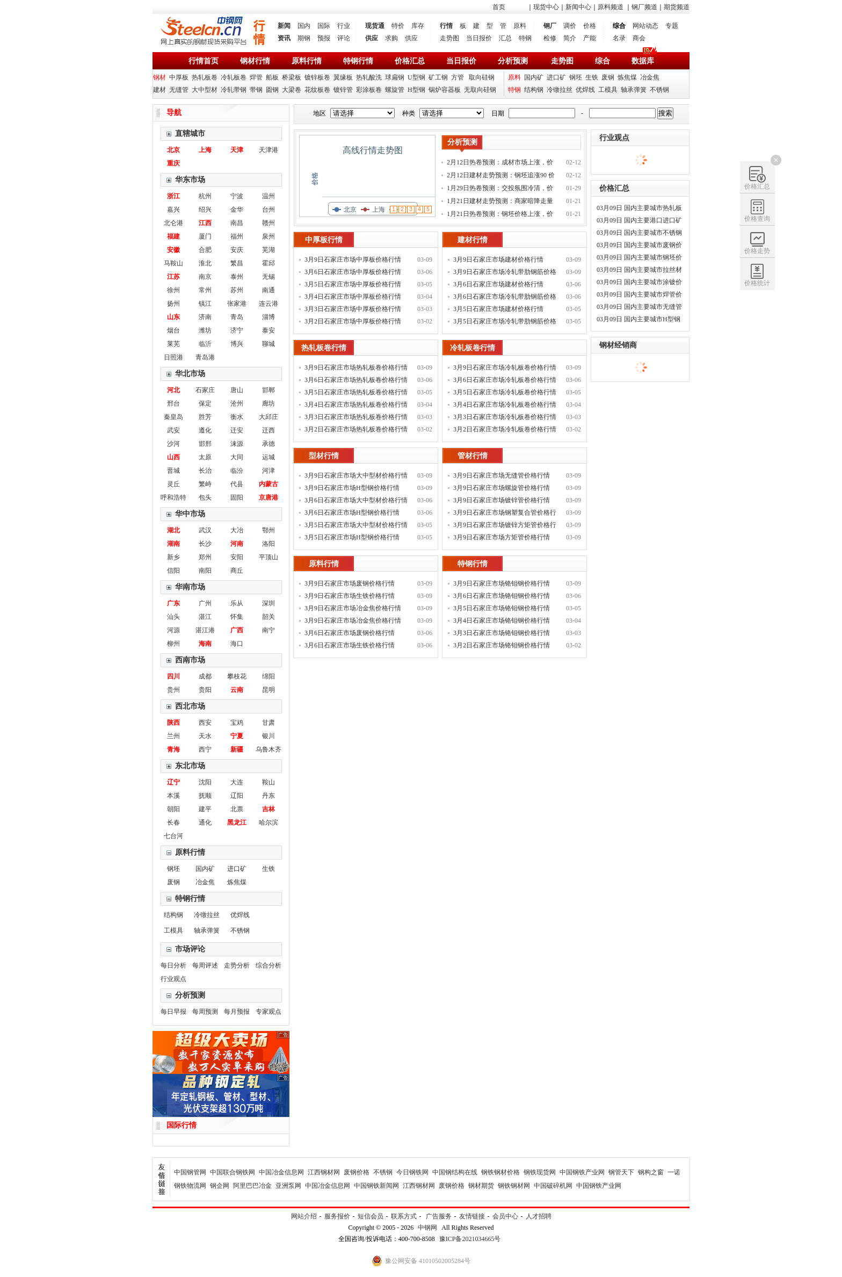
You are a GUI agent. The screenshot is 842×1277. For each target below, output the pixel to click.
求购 (391, 38)
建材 (159, 89)
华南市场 (190, 587)
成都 (205, 676)
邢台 (173, 403)
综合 (602, 61)
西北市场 (190, 706)
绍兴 (205, 209)
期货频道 (676, 7)
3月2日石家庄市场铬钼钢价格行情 (501, 645)
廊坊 (268, 403)
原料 (519, 26)
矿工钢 (438, 77)
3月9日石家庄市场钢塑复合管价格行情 (504, 514)
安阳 (236, 557)
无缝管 (178, 89)
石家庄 (205, 390)
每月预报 (237, 1011)
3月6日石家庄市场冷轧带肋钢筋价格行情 (504, 298)
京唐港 (268, 497)
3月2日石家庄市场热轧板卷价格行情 (356, 429)
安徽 (173, 250)
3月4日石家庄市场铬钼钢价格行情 (501, 620)
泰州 (236, 276)
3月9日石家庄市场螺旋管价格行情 (501, 488)
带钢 (256, 89)
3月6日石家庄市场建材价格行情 (498, 284)
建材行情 (473, 240)
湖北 (173, 530)
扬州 (173, 303)
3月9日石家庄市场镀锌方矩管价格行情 (504, 526)
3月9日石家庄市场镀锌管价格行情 (501, 500)
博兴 (236, 344)
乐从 (236, 603)
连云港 (268, 303)
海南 (205, 643)
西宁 (205, 749)
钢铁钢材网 (514, 1185)
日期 (497, 113)
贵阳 (205, 690)
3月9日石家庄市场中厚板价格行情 (352, 259)
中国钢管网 (190, 1172)
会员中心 (505, 1216)
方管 (457, 77)
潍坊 (205, 330)
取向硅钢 (482, 77)
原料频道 (610, 7)
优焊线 (585, 89)
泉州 (268, 236)
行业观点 (173, 979)
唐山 (236, 390)
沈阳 (205, 782)
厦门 (205, 236)
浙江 (173, 196)
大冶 (236, 530)
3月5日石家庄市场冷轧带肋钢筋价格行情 (504, 323)
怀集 (236, 617)
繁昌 (236, 263)
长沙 (205, 543)
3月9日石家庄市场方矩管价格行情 (501, 537)
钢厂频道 (644, 7)
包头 (205, 497)
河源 (173, 630)
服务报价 (337, 1216)
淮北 (205, 263)
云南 (236, 690)
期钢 (303, 38)
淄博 (268, 317)
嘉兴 (173, 209)
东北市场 (190, 766)
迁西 (268, 430)
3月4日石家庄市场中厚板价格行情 (352, 296)
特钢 (525, 38)
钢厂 (549, 26)
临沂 (205, 344)
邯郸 (268, 390)
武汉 (205, 530)
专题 (671, 26)
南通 (268, 290)
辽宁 (173, 782)
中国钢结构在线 (454, 1172)
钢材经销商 (618, 345)
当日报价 (479, 38)
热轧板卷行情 (323, 348)
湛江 (205, 617)
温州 (268, 196)
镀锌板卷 (317, 77)
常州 (205, 290)
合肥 (205, 250)
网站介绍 (304, 1216)
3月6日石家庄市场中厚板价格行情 (352, 272)
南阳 (205, 570)
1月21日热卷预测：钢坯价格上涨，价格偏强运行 (500, 215)
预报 (323, 38)
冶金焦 (649, 77)
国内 (303, 26)
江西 (205, 223)
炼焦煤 (627, 77)
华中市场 (190, 514)
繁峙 (205, 484)
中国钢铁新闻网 (376, 1185)
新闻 (284, 26)
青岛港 (205, 357)
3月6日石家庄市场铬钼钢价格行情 (501, 596)
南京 (205, 276)
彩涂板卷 (369, 89)
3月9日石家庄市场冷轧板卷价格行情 (504, 367)
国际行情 (181, 1125)
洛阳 (268, 543)
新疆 (236, 749)
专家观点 (268, 1011)
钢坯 (575, 77)
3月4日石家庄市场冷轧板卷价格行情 (504, 404)
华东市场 (190, 180)
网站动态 (645, 26)
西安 (205, 722)
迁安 (236, 430)
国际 (323, 26)
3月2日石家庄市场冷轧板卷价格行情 (504, 429)
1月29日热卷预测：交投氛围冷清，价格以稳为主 (500, 189)
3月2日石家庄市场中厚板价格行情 (352, 321)
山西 (173, 457)
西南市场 (190, 660)
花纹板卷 (317, 89)
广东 (173, 603)
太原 (205, 457)
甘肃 (268, 722)
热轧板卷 (204, 77)
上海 (205, 150)
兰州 (173, 736)
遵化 (205, 430)
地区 (319, 113)
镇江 (205, 303)
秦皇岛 (173, 417)
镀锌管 (343, 89)
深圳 (268, 603)
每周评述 (205, 965)
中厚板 (178, 77)
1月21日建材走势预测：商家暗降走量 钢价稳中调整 (500, 202)
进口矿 (556, 77)
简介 (569, 38)
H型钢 (416, 89)
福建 (173, 236)
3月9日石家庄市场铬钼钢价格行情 (501, 583)
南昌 (236, 223)
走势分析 (237, 965)
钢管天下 (621, 1172)
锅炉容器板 (445, 89)
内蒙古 (268, 484)
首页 (498, 7)
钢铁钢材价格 (500, 1172)
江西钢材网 (324, 1172)
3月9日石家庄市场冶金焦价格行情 (352, 608)
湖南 (173, 543)
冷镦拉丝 (559, 89)
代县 (236, 484)
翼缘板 (343, 77)
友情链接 (472, 1216)
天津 (236, 150)
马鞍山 (173, 263)
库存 (417, 26)
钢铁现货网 (540, 1172)
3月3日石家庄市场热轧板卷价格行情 (356, 417)
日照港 (173, 357)
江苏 (173, 276)
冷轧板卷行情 (472, 348)
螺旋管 (394, 89)
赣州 (268, 223)
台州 (268, 209)
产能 (589, 38)
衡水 (236, 417)
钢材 (159, 77)
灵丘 (173, 484)
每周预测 (205, 1011)
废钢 (607, 77)
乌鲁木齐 (268, 749)
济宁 (236, 330)
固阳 (236, 497)
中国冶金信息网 (281, 1172)
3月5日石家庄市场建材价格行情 (498, 309)
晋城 (173, 470)
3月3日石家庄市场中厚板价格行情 (352, 309)
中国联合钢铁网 (232, 1172)
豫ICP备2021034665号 (470, 1239)
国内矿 (533, 77)
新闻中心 (578, 7)
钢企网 (219, 1185)
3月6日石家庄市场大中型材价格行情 (356, 500)
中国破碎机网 (553, 1185)
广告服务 (439, 1216)
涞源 (236, 444)
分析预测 (513, 61)
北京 (173, 150)
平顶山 (268, 557)
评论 (343, 38)
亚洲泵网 (288, 1185)
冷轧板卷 (233, 77)
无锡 (268, 276)
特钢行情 (358, 61)
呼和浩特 (173, 497)
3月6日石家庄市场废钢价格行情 (349, 633)
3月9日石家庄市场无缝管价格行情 (501, 475)
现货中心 (546, 7)
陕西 (173, 722)
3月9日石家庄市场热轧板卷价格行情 (356, 367)
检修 (549, 38)
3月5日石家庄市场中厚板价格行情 (352, 284)
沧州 (236, 403)
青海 (173, 749)
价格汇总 (410, 61)
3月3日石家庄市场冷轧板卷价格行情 (504, 417)
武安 (173, 430)
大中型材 (204, 89)
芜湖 (268, 250)
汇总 (505, 38)
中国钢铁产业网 (582, 1172)
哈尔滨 (268, 822)
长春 (173, 822)
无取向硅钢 (480, 89)
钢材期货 (481, 1185)
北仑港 (173, 223)
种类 (408, 113)
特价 (397, 26)
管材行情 (473, 456)
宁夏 (236, 736)
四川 (173, 676)
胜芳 (205, 417)
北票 (236, 809)
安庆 (236, 250)
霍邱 (268, 263)
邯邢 (205, 444)
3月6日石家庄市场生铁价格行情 (349, 645)
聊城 (268, 344)
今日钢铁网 (412, 1172)
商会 (639, 38)
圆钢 (272, 89)
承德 (268, 444)
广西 (236, 630)
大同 (236, 457)
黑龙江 (236, 822)
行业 (343, 26)
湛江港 (205, 630)
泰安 (268, 330)
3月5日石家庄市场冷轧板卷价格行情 (504, 392)
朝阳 (173, 809)
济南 (205, 317)
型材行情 (324, 456)
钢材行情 (255, 61)
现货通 (374, 26)
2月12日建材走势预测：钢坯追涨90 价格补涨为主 (501, 176)
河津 (268, 470)
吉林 (268, 809)
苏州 (236, 290)
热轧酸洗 (369, 77)
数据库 (643, 61)
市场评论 (190, 949)
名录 (619, 38)
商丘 (236, 570)
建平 (205, 809)
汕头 (173, 617)
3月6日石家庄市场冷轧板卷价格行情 (504, 380)
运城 (268, 457)
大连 (236, 782)
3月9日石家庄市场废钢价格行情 (349, 583)
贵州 (173, 690)
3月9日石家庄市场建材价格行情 (498, 259)
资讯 (284, 38)
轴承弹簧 (634, 89)
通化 (205, 822)
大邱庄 (268, 417)
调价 (569, 26)
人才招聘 (538, 1216)
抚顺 (205, 795)
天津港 (268, 150)
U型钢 (416, 77)
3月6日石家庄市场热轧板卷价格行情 (356, 380)
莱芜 (173, 344)
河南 (236, 543)
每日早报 (173, 1011)
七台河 (173, 836)
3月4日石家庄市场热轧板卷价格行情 (356, 404)
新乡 (173, 557)
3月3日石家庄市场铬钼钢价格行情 (501, 633)
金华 (236, 209)
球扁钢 (394, 77)
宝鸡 (236, 722)
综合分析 (268, 965)
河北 (173, 390)
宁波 (236, 196)
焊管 (256, 77)
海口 (236, 643)
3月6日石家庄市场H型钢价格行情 (352, 512)
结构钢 (533, 89)
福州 (236, 236)
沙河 (173, 444)
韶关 (268, 617)
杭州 (205, 196)
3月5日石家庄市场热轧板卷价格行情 (356, 392)
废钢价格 (356, 1172)
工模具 (608, 89)
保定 (205, 403)
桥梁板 (291, 77)
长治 (205, 470)
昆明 (268, 690)
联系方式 (404, 1216)
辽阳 (236, 795)
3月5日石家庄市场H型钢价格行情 (352, 537)
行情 (446, 26)
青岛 (236, 317)
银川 (268, 736)
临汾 (236, 470)
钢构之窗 (651, 1172)
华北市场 (190, 374)
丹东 (268, 795)
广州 (205, 603)
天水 (205, 736)
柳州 (173, 643)
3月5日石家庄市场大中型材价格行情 (356, 525)
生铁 (591, 77)
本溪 (173, 795)
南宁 (268, 630)
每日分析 (173, 965)
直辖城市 (190, 133)
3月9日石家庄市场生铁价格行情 (349, 596)
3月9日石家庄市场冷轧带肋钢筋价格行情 (504, 273)
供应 (371, 38)
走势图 (449, 38)
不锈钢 (659, 89)
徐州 (173, 290)
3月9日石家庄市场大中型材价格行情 (356, 475)
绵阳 (268, 676)
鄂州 (268, 530)
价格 (589, 26)
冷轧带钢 (233, 89)
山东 (173, 317)
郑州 (205, 557)
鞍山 (268, 782)
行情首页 (203, 61)
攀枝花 (236, 676)
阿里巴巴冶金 (252, 1185)
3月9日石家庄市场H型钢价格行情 (352, 488)
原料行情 (307, 61)
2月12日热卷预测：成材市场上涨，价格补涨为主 (500, 163)
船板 (272, 77)
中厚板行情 (324, 240)
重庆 (173, 163)
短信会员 (370, 1216)
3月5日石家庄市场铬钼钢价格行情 (501, 608)
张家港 (236, 303)
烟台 (173, 330)
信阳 (173, 570)
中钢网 (427, 1227)
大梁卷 (291, 89)
